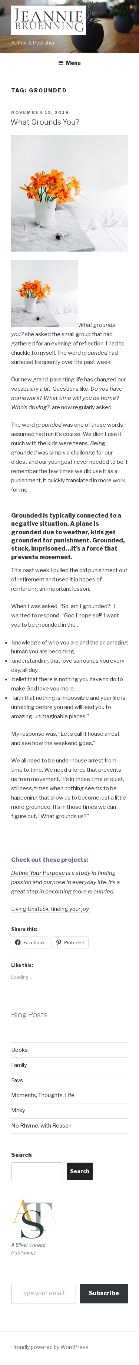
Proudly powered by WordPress (50, 1347)
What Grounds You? (44, 122)
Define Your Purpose (38, 873)
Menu (69, 63)
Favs (17, 1080)
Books (19, 1050)
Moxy (18, 1110)
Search (21, 1155)
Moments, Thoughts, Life (43, 1095)
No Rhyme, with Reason (41, 1125)
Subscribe (104, 1293)
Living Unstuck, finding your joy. (50, 909)
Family (19, 1065)
